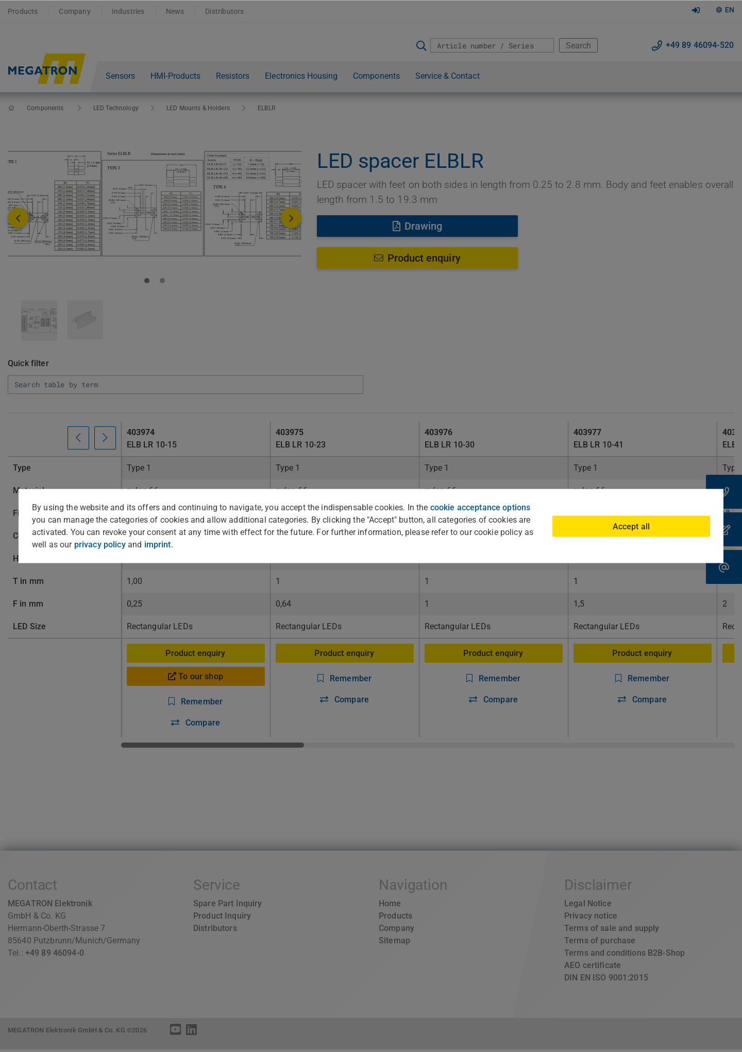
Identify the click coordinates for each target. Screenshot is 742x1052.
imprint (157, 544)
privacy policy (100, 544)
